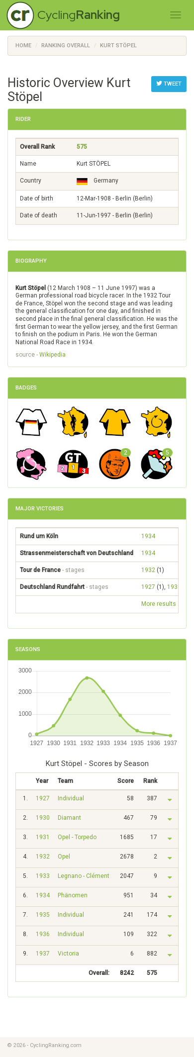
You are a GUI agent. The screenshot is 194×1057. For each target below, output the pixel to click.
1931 (174, 586)
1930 (43, 817)
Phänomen (73, 895)
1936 (43, 934)
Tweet (169, 83)
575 (82, 146)
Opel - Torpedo (77, 837)
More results (158, 603)
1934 (148, 536)
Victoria (68, 953)
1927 (148, 586)
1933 (43, 875)
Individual (71, 798)
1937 (43, 953)
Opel (64, 856)
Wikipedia (52, 354)
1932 (148, 570)
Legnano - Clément (83, 875)
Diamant (69, 817)
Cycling (78, 14)
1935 (43, 914)
